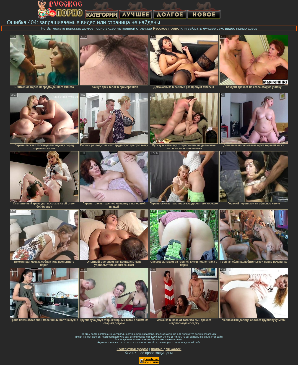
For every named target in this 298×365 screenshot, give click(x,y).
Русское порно (166, 28)
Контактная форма (132, 349)
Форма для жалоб (166, 349)
